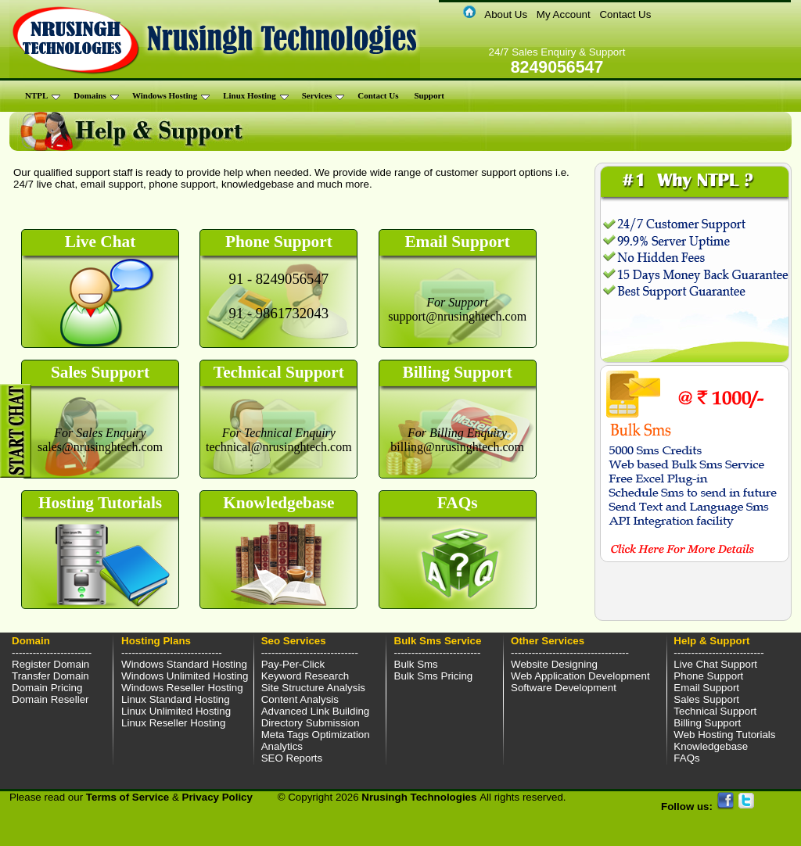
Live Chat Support (715, 664)
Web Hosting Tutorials (724, 734)
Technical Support (714, 711)
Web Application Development (580, 676)
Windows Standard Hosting (184, 664)
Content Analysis (300, 699)
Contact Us (625, 14)
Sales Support (706, 699)
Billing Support (707, 723)
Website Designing (554, 664)
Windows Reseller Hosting (182, 688)
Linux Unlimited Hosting (176, 711)
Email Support (706, 688)
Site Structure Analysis (313, 688)
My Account (564, 14)
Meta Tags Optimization (315, 734)
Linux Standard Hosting (175, 699)
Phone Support (708, 676)
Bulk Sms (416, 664)
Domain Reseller (50, 699)
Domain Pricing (47, 688)
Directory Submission (310, 723)
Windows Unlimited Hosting (184, 676)
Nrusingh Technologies (420, 797)
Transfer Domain (50, 676)
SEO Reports (292, 758)
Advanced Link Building (315, 711)
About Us (505, 14)
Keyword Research (305, 676)
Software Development (563, 688)
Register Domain (50, 664)
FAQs (686, 758)
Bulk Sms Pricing (433, 676)
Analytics (282, 746)
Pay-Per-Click (293, 664)
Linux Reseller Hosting (173, 723)
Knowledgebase (710, 746)
